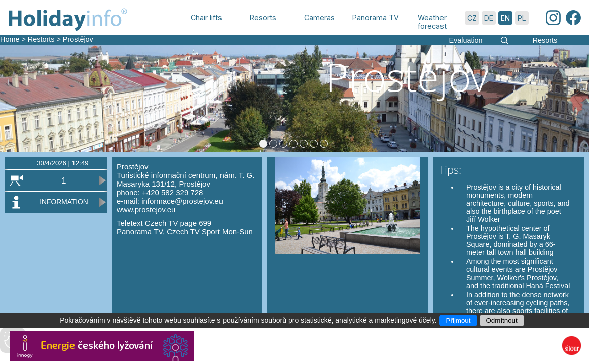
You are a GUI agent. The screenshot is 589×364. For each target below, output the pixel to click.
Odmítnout (502, 320)
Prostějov (78, 39)
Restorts (41, 39)
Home (9, 39)
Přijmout (458, 320)
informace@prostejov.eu (182, 201)
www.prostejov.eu (146, 209)
